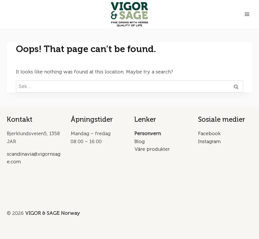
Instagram (209, 141)
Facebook (209, 133)
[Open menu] (247, 14)
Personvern (147, 133)
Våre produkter (152, 149)
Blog (139, 141)
